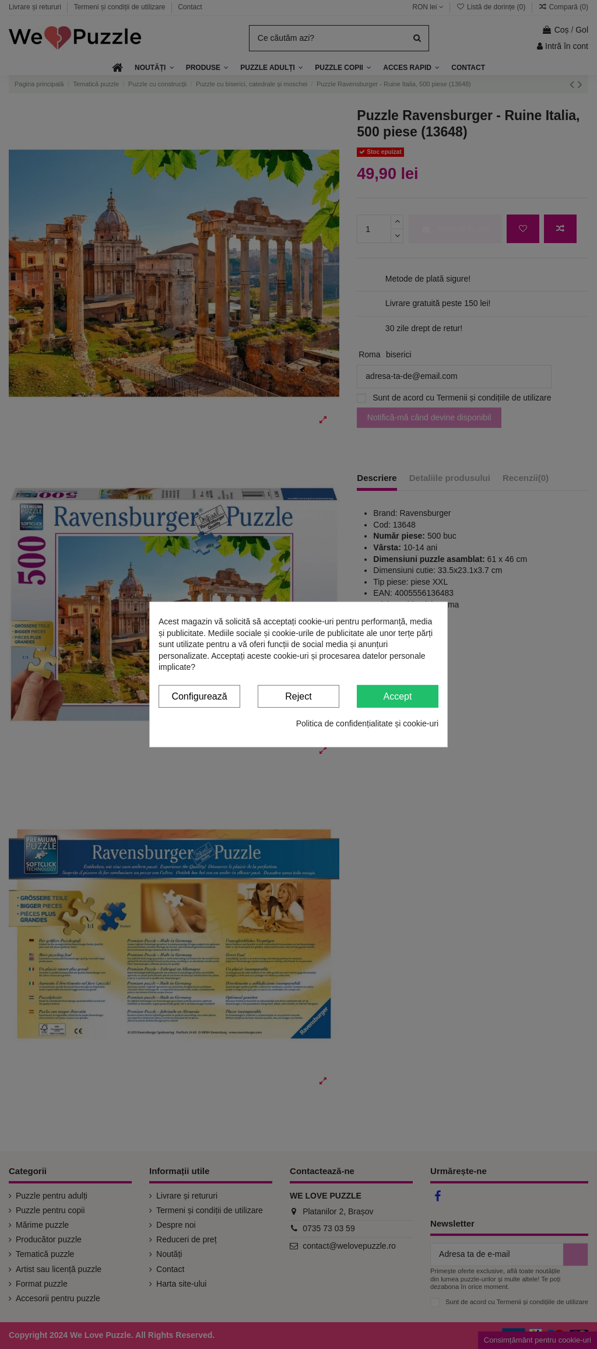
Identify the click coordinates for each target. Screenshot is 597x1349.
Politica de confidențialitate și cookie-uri (367, 723)
